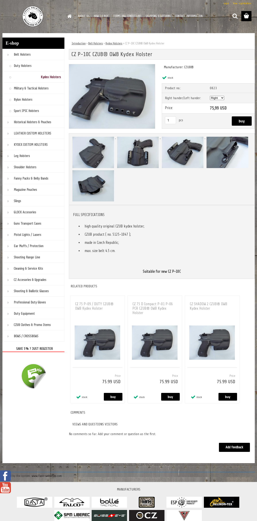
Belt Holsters (95, 43)
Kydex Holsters (114, 43)
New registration (242, 3)
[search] (235, 16)
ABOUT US (83, 16)
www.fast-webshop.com (47, 475)
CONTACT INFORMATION (189, 16)
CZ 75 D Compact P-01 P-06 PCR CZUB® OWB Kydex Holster (152, 308)
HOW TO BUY (101, 16)
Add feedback (234, 447)
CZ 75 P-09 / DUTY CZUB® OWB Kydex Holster (94, 306)
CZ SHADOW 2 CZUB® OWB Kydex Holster (208, 306)
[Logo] (32, 16)
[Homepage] (69, 16)
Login (226, 3)
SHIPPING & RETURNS (158, 16)
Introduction (79, 43)
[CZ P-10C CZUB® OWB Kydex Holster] (112, 66)
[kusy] (170, 120)
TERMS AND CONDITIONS (127, 16)
